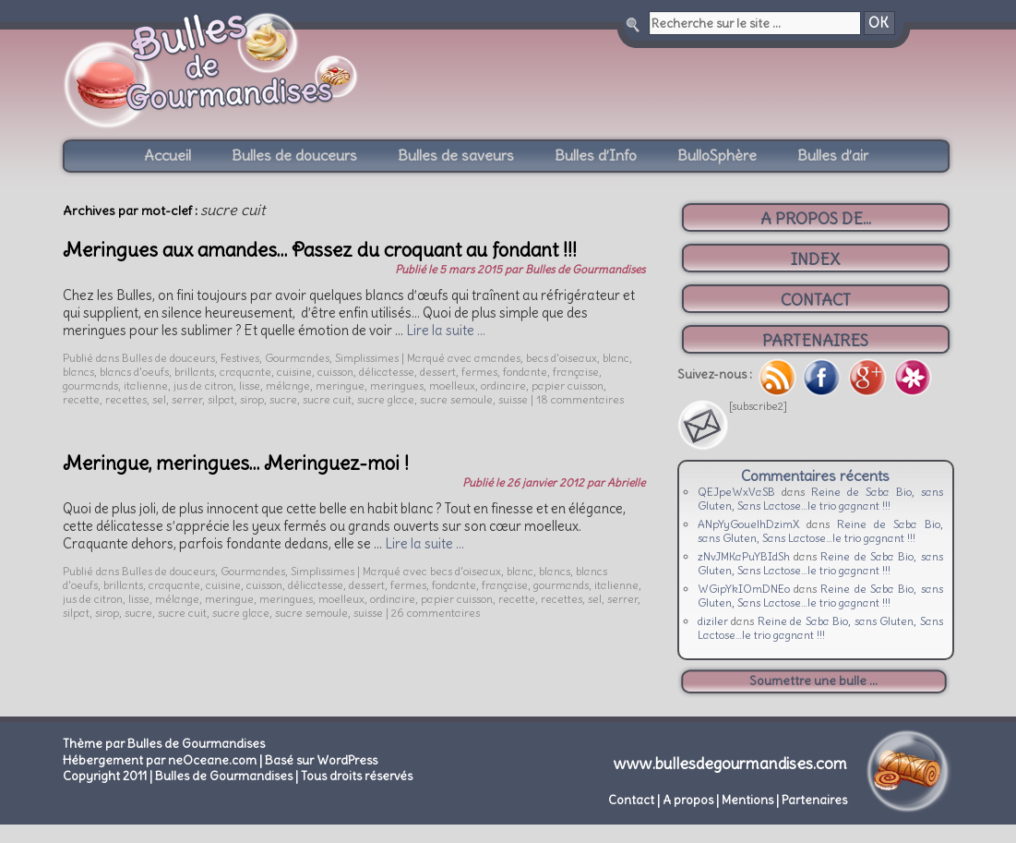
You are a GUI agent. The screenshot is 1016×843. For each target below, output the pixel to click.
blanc (616, 358)
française (576, 372)
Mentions (747, 800)
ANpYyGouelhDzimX (749, 524)
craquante (245, 372)
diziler (713, 621)
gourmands (90, 385)
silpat (221, 399)
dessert (438, 372)
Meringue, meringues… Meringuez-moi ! (236, 463)
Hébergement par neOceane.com (160, 760)
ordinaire (503, 385)
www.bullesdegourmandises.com (730, 763)
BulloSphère (717, 155)
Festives (240, 358)
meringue (340, 385)
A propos (688, 800)
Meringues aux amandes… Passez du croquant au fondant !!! (320, 249)
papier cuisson (568, 385)
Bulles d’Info (596, 155)
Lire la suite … (445, 330)
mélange (288, 385)
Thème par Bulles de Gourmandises (164, 744)
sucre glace (385, 399)
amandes (497, 358)
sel (159, 399)
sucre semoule (456, 399)
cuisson (335, 372)
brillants (194, 372)
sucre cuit (327, 399)
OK (878, 23)
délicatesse (386, 372)
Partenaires (814, 800)
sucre (283, 399)
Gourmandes (297, 358)
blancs (78, 372)
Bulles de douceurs (294, 155)
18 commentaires (580, 399)
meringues (397, 385)
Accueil (167, 155)
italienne (146, 385)
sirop (252, 399)
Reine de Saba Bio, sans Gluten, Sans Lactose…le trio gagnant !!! (820, 498)
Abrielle (626, 482)
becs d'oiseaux (561, 358)
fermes (479, 372)
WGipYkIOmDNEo (744, 589)
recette (81, 399)
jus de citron (203, 385)
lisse (249, 385)
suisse (513, 399)
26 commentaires (435, 613)
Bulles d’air (832, 155)
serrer (187, 399)
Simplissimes (367, 358)
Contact (631, 800)
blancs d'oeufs (134, 372)
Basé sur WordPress (321, 760)
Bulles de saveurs (456, 155)
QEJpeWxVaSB (736, 492)
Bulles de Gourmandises (585, 269)
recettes (126, 399)
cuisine (294, 372)
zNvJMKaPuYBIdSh (744, 556)
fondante (525, 372)
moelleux (452, 385)
